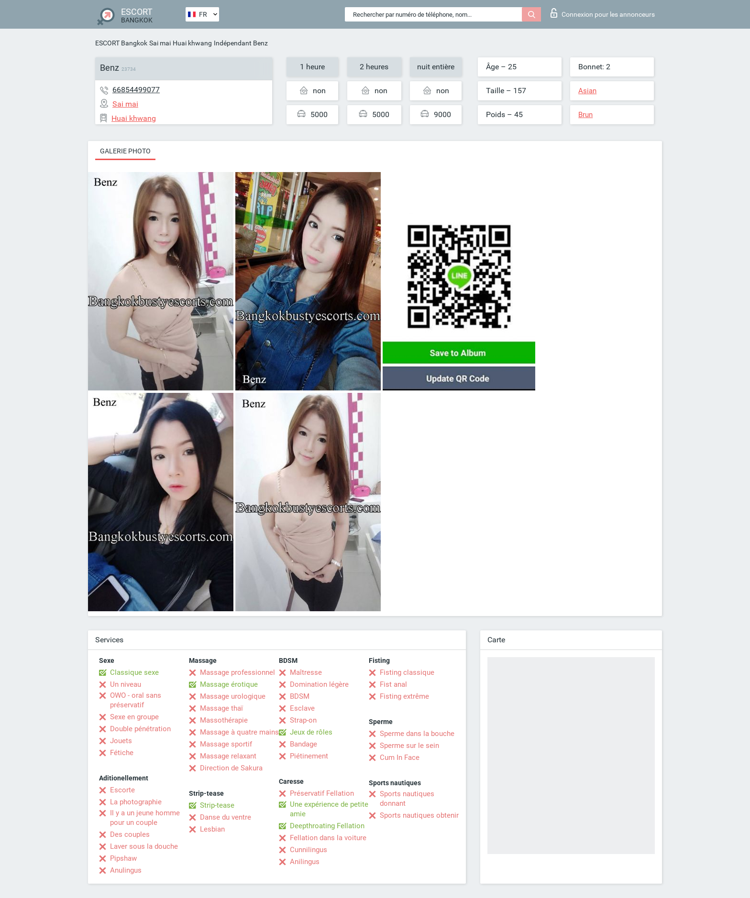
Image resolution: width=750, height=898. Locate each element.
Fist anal (393, 684)
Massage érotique (229, 684)
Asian (587, 91)
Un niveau (125, 684)
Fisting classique (407, 672)
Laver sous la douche (144, 846)
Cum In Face (399, 757)
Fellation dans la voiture (328, 837)
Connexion (603, 13)
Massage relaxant (228, 756)
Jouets (121, 740)
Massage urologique (232, 696)
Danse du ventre (225, 817)
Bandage (303, 744)
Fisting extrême (404, 696)
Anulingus (126, 870)
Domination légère (319, 684)
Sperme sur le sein (409, 745)
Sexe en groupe (134, 717)
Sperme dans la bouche (417, 733)
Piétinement (309, 756)
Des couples (130, 834)
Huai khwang (192, 43)
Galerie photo (125, 151)
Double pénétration (140, 729)
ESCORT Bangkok (121, 43)
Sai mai (160, 43)
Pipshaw (123, 858)
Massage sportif (226, 744)
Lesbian (212, 829)
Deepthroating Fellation (327, 826)
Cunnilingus (308, 849)
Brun (585, 114)
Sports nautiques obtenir (419, 815)
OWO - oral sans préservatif (135, 700)
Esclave (302, 708)
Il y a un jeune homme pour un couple (145, 818)
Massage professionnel (237, 672)
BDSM (299, 696)
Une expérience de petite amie (329, 809)
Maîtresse (306, 672)
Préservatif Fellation (322, 793)
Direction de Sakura (231, 768)
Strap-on (303, 720)
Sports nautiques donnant (407, 799)
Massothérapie (224, 720)
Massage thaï (221, 708)
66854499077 (136, 89)
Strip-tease (217, 805)
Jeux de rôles (311, 732)
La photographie (136, 802)
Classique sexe (134, 672)
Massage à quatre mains (239, 732)
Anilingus (305, 861)
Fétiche (121, 752)
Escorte (122, 790)
